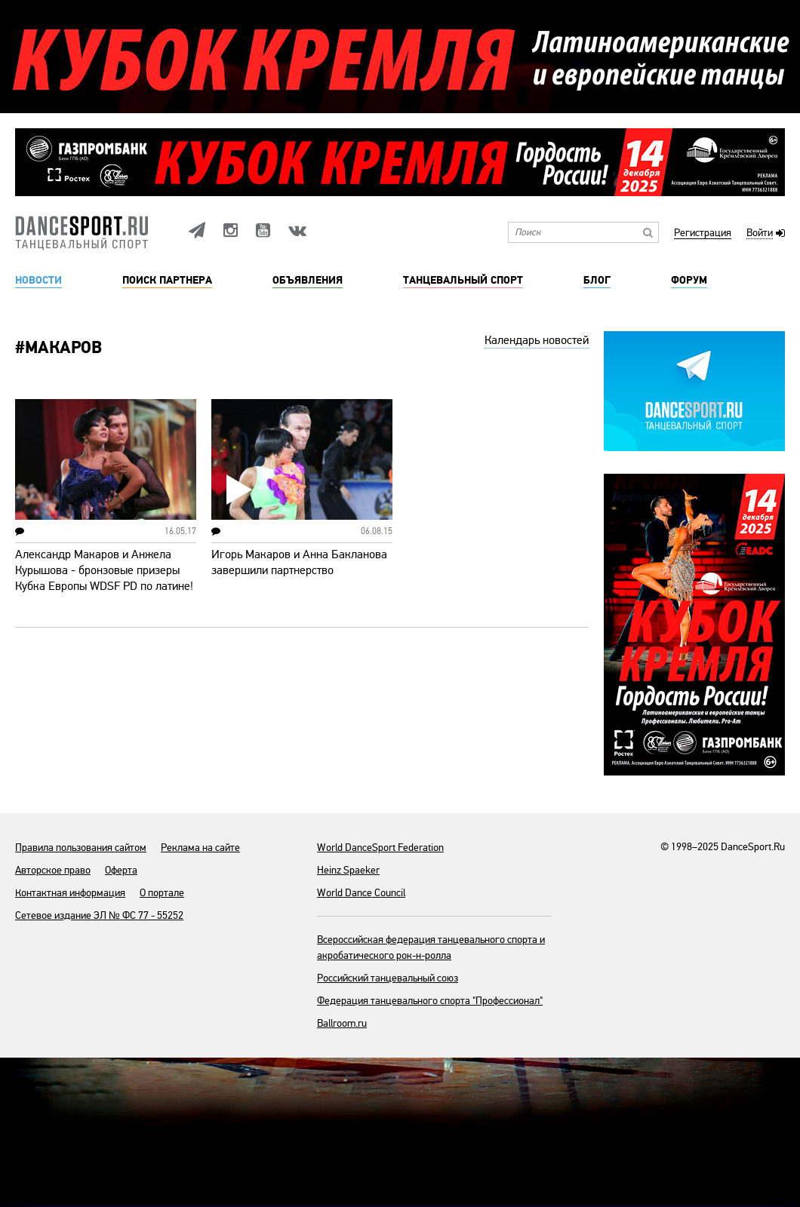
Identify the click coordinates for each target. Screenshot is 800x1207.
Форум (689, 280)
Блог (597, 280)
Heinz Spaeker (348, 870)
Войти (759, 233)
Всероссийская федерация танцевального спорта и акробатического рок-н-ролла (431, 947)
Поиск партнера (167, 280)
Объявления (307, 280)
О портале (162, 892)
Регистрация (702, 233)
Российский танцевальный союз (387, 978)
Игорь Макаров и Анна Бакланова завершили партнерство (299, 562)
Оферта (121, 870)
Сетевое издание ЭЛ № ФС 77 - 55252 (99, 915)
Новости (38, 280)
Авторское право (53, 870)
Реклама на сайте (200, 847)
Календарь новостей (537, 340)
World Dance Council (361, 892)
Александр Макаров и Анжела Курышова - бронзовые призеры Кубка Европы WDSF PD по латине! (104, 570)
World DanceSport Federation (380, 847)
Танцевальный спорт (463, 280)
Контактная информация (70, 892)
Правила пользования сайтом (80, 847)
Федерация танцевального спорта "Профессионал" (430, 1000)
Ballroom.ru (342, 1023)
